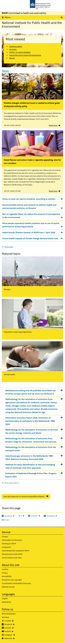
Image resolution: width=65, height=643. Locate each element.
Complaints (6, 547)
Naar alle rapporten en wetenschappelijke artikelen (23, 496)
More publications (11, 483)
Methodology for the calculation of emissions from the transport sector (30, 449)
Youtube (15, 631)
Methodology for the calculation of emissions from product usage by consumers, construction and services (30, 440)
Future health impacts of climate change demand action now (30, 238)
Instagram (16, 634)
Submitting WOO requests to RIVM (15, 550)
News (5, 70)
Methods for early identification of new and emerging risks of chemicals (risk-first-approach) (30, 466)
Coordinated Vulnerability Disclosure (16, 583)
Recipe (12, 58)
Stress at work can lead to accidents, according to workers (28, 199)
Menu (8, 17)
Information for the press (12, 540)
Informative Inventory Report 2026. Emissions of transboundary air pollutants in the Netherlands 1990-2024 (30, 421)
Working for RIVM (9, 543)
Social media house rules (12, 557)
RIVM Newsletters (9, 614)
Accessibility (7, 576)
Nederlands (6, 602)
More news (8, 247)
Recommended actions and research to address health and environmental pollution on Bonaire (29, 206)
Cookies (5, 569)
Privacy (5, 573)
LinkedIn (15, 627)
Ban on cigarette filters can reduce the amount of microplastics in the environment (31, 216)
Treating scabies (15, 46)
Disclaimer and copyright (12, 580)
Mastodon (15, 638)
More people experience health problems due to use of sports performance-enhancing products (30, 225)
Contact (5, 536)
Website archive (8, 587)
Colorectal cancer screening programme (25, 55)
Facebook (15, 624)
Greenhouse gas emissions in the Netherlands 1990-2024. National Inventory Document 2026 (29, 458)
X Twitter (15, 620)
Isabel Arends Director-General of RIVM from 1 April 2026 (28, 232)
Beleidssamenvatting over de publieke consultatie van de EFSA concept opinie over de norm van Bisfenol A (30, 392)
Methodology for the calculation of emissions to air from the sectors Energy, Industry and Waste (31, 431)
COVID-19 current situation (20, 52)
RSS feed (5, 617)
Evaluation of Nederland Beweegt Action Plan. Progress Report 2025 (31, 475)
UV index (13, 49)
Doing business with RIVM (12, 554)
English (5, 598)
